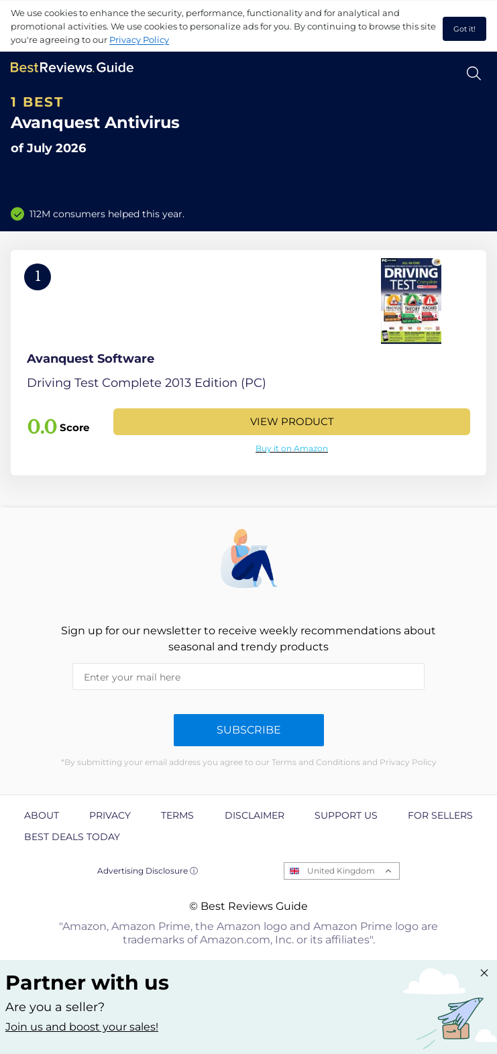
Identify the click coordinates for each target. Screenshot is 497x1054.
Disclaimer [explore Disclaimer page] (254, 815)
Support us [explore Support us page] (346, 815)
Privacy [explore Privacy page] (110, 815)
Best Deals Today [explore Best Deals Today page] (72, 837)
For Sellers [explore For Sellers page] (440, 815)
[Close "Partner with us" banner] (484, 973)
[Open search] (474, 73)
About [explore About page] (41, 815)
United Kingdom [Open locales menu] (341, 871)
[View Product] (248, 362)
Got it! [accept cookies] (464, 29)
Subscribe (249, 729)
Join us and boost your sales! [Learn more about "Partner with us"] (81, 1026)
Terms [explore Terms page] (177, 815)
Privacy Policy (139, 39)
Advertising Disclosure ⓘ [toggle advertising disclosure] (147, 871)
